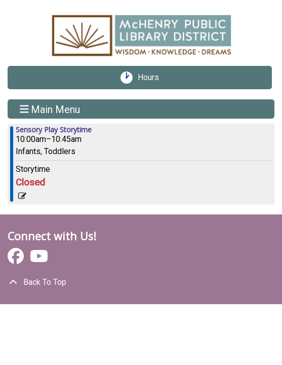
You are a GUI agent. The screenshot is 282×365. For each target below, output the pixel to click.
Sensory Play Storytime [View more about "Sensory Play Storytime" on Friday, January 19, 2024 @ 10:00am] (54, 129)
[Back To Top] (141, 282)
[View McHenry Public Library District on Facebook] (17, 259)
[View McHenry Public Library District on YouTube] (39, 259)
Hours (151, 77)
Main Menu (50, 109)
